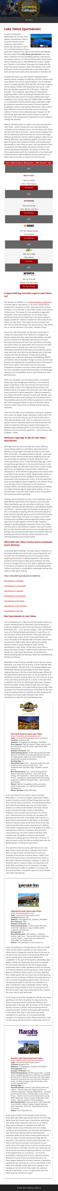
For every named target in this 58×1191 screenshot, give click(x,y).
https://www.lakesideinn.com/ (22, 913)
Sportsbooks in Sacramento (15, 596)
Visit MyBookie (28, 238)
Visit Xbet (28, 261)
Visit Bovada (29, 188)
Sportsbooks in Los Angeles (15, 586)
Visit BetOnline (29, 213)
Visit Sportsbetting (29, 286)
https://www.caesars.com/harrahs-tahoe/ (27, 1060)
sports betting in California (39, 302)
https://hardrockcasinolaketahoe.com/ (26, 736)
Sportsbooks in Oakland (13, 591)
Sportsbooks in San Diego (14, 601)
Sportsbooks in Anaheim (13, 581)
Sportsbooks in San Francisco (15, 606)
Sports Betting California (32, 1188)
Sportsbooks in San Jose (13, 611)
